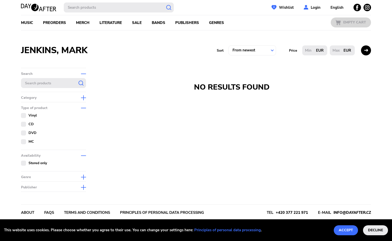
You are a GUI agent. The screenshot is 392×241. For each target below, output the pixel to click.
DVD (32, 132)
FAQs (49, 212)
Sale (137, 22)
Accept (346, 230)
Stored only (37, 163)
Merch (83, 22)
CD (31, 124)
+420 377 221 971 (292, 212)
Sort (220, 50)
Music (27, 22)
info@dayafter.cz (352, 212)
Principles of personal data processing (227, 230)
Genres (216, 22)
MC (31, 141)
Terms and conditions (87, 212)
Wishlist (286, 7)
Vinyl (32, 115)
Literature (111, 22)
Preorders (54, 22)
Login (315, 7)
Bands (158, 22)
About (27, 212)
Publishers (187, 22)
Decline (375, 230)
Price (293, 50)
